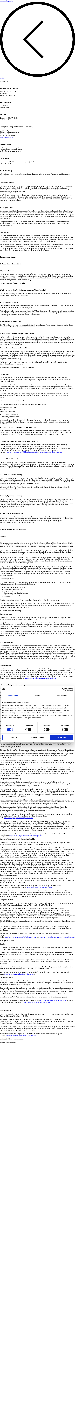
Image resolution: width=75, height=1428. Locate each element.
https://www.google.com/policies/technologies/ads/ (26, 835)
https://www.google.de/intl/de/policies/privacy (19, 974)
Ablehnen (13, 737)
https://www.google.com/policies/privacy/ (36, 1002)
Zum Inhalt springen (6, 1)
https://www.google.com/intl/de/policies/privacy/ (20, 937)
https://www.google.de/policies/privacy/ (39, 887)
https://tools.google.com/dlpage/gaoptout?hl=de (40, 678)
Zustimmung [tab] (13, 695)
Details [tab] (37, 695)
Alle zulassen (61, 737)
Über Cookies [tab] (62, 695)
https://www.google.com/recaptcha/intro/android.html (57, 937)
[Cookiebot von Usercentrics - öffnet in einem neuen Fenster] (64, 689)
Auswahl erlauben (37, 737)
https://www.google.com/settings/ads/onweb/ (18, 818)
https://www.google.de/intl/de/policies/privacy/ (21, 1035)
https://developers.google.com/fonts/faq (53, 1000)
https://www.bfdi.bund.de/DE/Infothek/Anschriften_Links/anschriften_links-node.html (34, 452)
